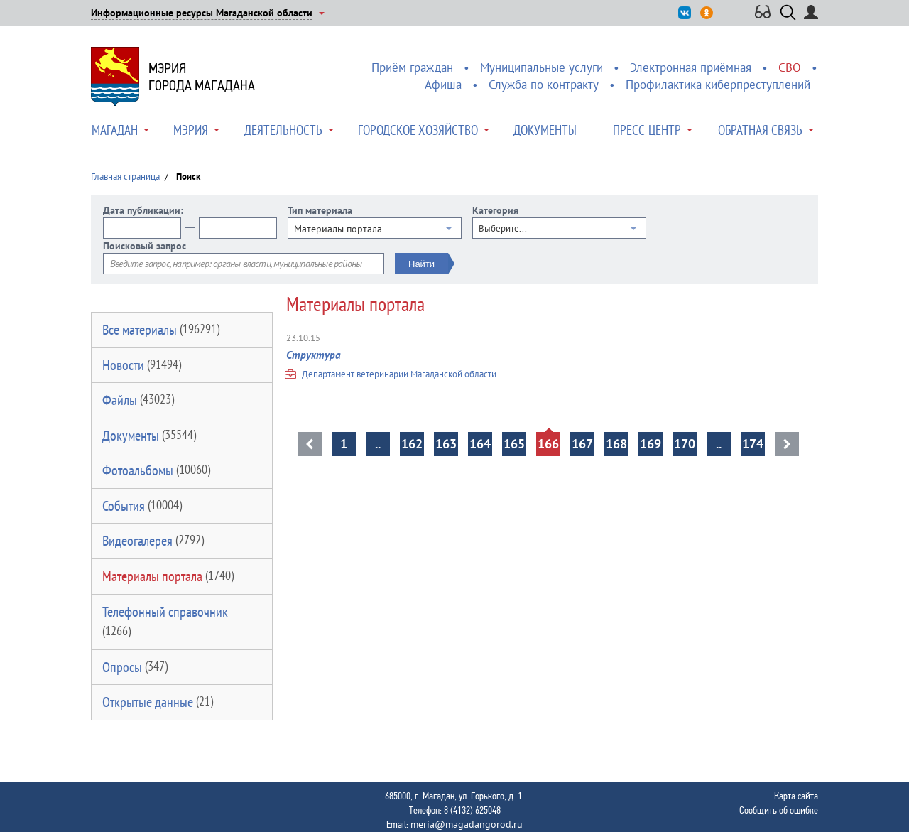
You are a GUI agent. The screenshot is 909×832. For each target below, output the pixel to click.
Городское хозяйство (418, 130)
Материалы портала (168, 576)
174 (752, 444)
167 (582, 444)
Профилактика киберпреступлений (718, 84)
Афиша (443, 84)
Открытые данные (157, 702)
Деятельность (283, 130)
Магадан (115, 130)
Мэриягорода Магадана (201, 76)
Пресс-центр (647, 130)
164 (480, 444)
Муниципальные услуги (541, 67)
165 (514, 444)
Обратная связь (760, 130)
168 (616, 444)
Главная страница (125, 177)
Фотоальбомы (156, 470)
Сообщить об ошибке (778, 810)
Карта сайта (796, 795)
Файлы (138, 400)
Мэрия (190, 130)
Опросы (135, 667)
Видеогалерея (153, 540)
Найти (421, 264)
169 (650, 444)
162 (412, 444)
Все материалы (160, 329)
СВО (789, 67)
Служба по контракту (544, 84)
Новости (141, 365)
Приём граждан (412, 67)
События (142, 506)
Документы (545, 130)
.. (378, 444)
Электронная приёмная (690, 67)
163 (446, 444)
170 (684, 444)
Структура (313, 355)
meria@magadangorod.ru (466, 824)
